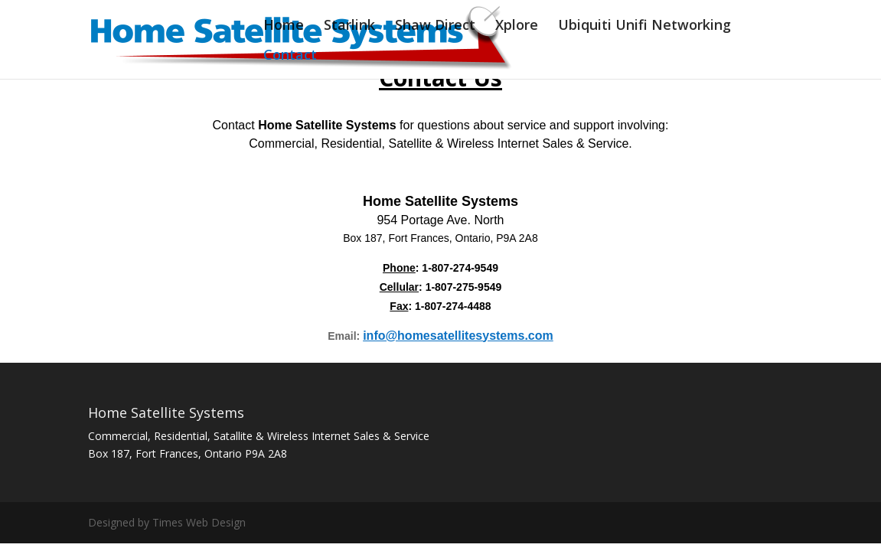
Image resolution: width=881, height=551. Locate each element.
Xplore (516, 26)
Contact (290, 56)
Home (283, 26)
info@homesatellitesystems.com (458, 335)
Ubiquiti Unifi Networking (644, 26)
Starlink (349, 26)
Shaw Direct (435, 26)
